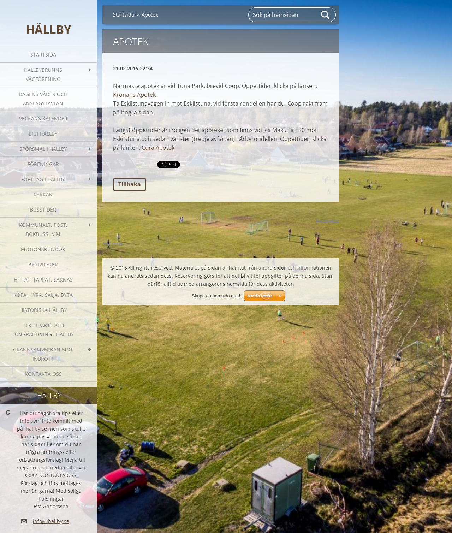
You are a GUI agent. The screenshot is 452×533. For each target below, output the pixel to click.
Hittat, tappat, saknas (43, 279)
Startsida (43, 54)
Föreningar (43, 164)
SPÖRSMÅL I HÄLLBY (43, 149)
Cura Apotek (158, 148)
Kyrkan (43, 194)
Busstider (43, 209)
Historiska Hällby (43, 310)
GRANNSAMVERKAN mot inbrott (43, 354)
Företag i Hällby (43, 179)
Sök (325, 15)
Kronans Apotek (134, 95)
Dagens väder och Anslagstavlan (43, 99)
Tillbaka (129, 184)
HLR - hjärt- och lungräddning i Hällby (43, 330)
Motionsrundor (43, 249)
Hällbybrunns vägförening (43, 74)
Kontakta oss (43, 374)
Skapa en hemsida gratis (217, 295)
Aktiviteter (43, 264)
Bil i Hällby (43, 133)
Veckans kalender (43, 118)
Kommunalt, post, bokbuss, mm (43, 229)
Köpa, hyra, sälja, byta (43, 294)
